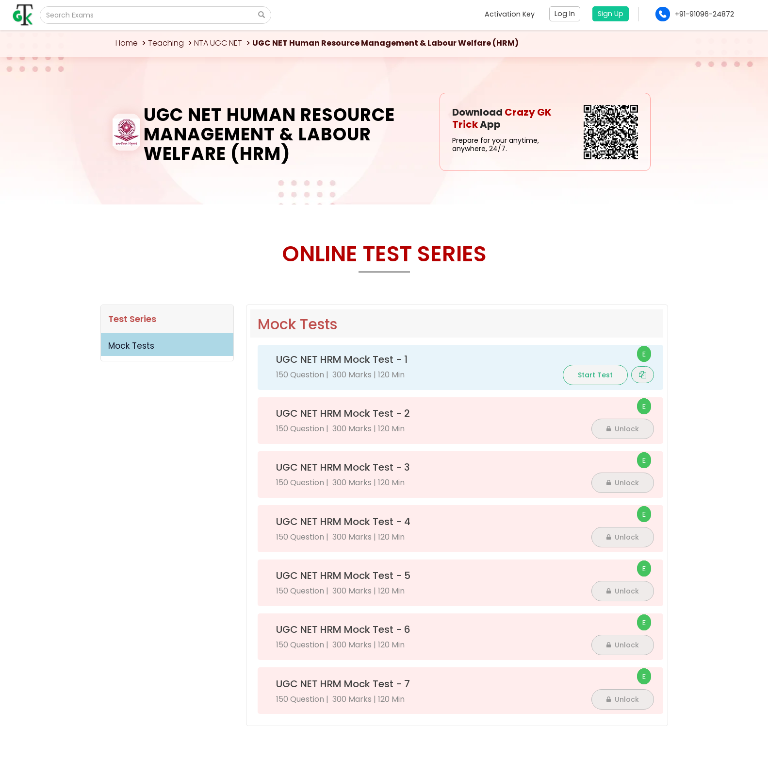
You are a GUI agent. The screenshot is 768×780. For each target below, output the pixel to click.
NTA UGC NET (218, 43)
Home (126, 43)
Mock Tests (131, 346)
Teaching (166, 43)
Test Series (132, 319)
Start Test (595, 375)
